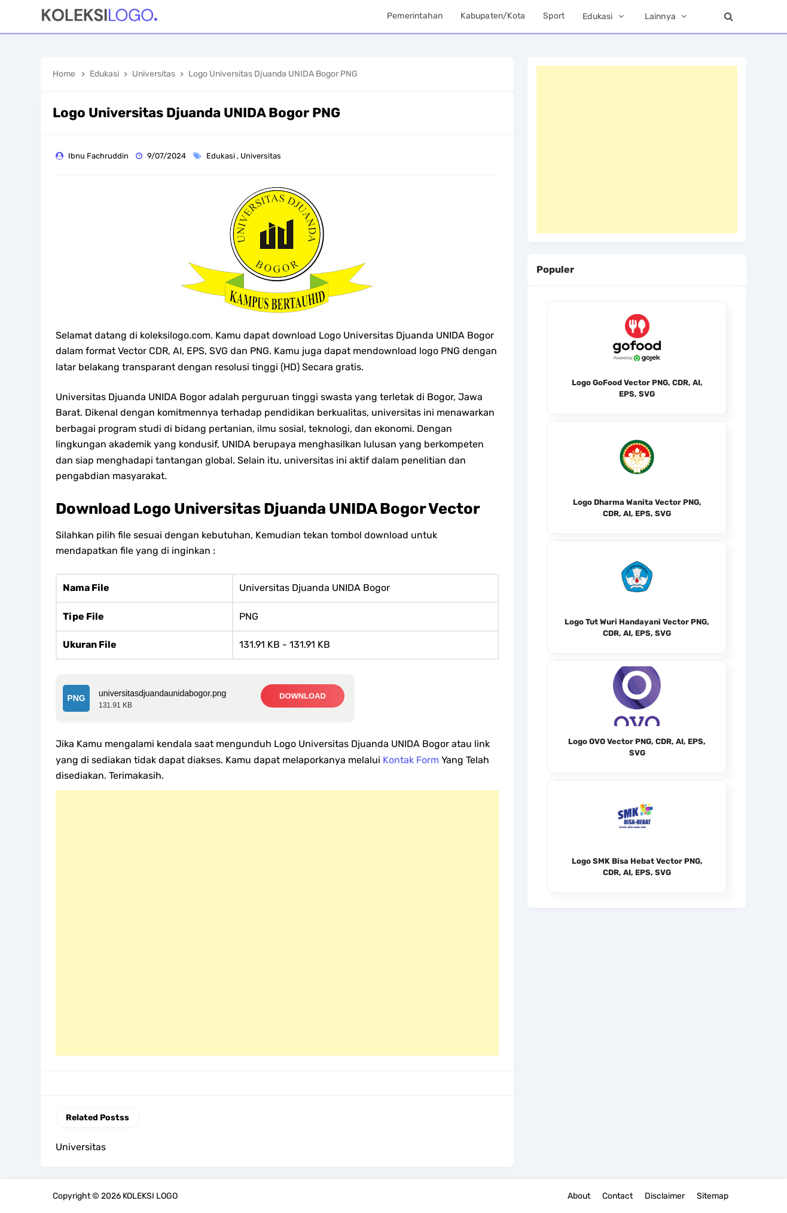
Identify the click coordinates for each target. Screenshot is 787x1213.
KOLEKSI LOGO (150, 1196)
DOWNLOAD (302, 695)
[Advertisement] (277, 923)
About (579, 1196)
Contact (617, 1196)
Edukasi (221, 155)
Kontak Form (411, 760)
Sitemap (712, 1196)
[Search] (728, 16)
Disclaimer (665, 1196)
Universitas (261, 155)
